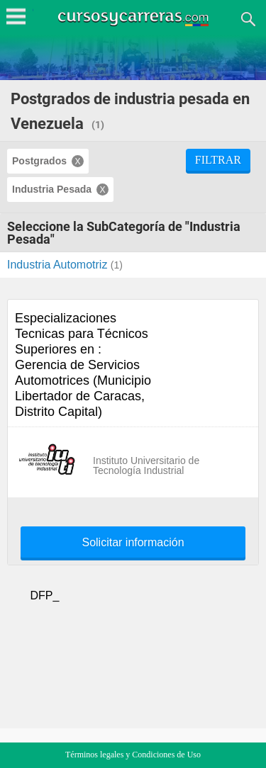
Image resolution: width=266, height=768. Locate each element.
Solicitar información (133, 542)
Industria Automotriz (59, 265)
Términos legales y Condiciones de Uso (133, 754)
